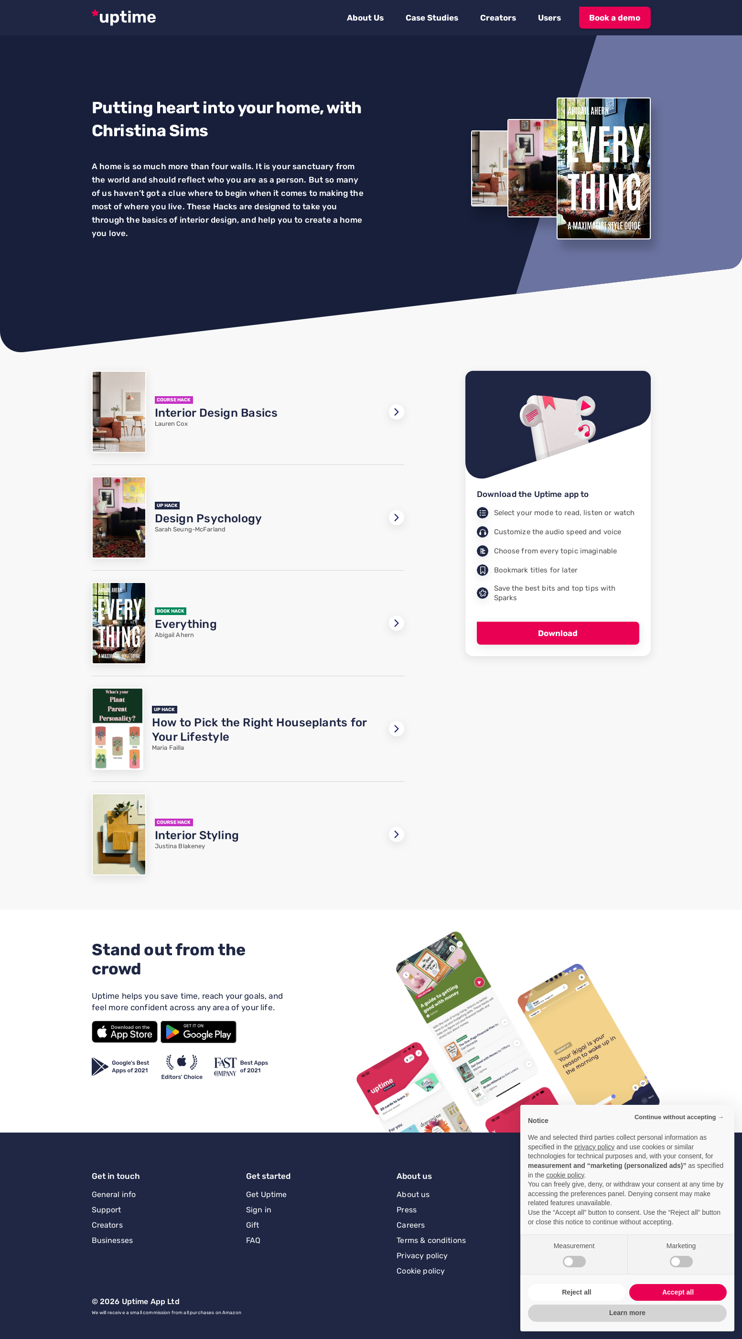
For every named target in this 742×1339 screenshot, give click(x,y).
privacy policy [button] (594, 1147)
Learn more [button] (627, 1313)
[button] (365, 18)
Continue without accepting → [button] (679, 1117)
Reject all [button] (576, 1292)
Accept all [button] (678, 1292)
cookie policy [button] (565, 1175)
